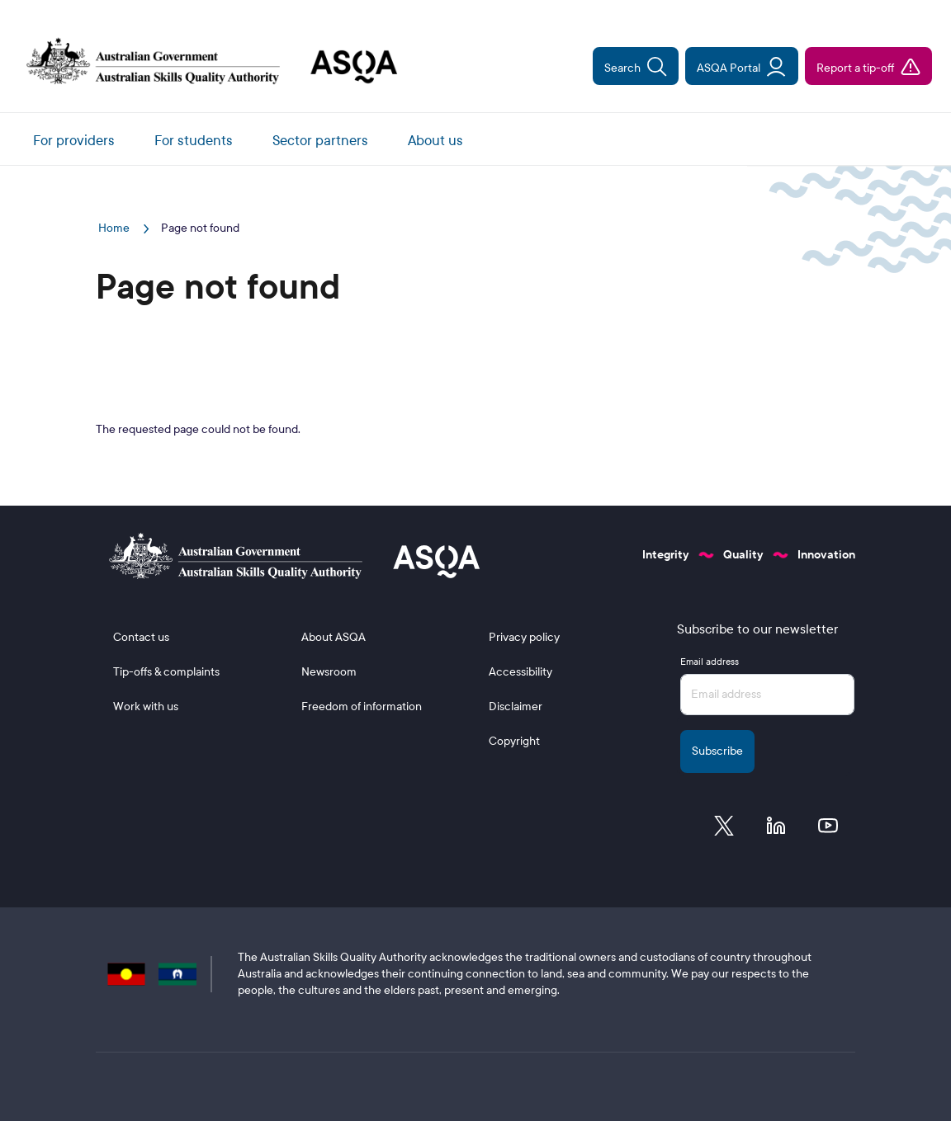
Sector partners (320, 140)
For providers (74, 140)
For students (193, 140)
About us (435, 140)
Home (115, 228)
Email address (709, 661)
